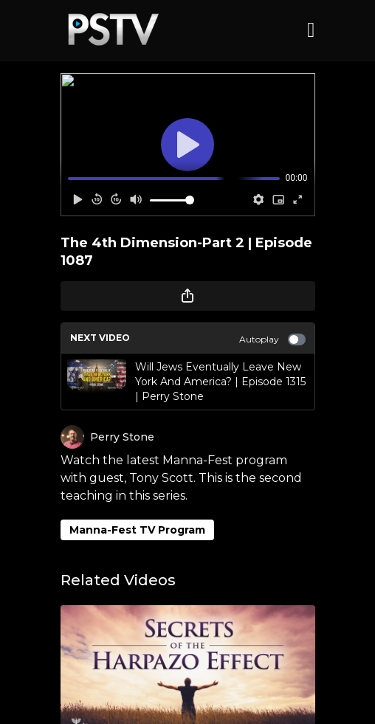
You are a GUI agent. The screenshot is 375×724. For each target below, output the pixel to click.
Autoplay (272, 339)
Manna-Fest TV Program (137, 530)
